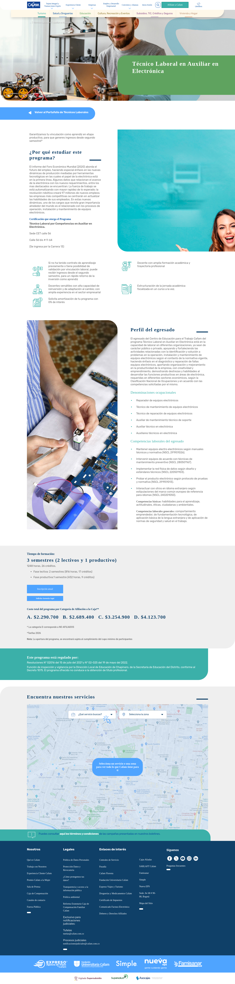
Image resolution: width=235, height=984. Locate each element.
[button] (41, 13)
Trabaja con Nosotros (37, 866)
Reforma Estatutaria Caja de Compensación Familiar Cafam (76, 907)
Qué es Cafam (33, 860)
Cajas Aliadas (145, 859)
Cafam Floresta (106, 873)
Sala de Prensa (33, 887)
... (30, 22)
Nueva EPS (144, 886)
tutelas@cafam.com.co (73, 933)
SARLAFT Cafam (147, 866)
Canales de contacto (36, 900)
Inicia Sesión (146, 5)
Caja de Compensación (37, 893)
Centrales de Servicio (109, 860)
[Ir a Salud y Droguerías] (63, 13)
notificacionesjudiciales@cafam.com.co (81, 943)
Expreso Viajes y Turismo (111, 887)
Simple (142, 880)
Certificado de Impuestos (110, 900)
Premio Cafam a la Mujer (38, 880)
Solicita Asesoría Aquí (45, 598)
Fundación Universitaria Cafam (113, 880)
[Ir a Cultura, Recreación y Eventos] (114, 13)
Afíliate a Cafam (174, 5)
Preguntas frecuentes (175, 866)
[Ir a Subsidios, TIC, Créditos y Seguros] (155, 13)
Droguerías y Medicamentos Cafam (115, 893)
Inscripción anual (45, 589)
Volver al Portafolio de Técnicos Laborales (61, 112)
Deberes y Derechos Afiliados (113, 913)
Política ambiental (71, 897)
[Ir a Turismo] (42, 13)
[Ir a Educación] (85, 13)
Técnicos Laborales (42, 22)
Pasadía (102, 866)
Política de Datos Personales (76, 860)
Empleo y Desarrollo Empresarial (111, 4)
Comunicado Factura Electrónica (114, 907)
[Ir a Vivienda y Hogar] (188, 13)
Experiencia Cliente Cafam (39, 873)
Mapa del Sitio (146, 903)
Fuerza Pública (34, 907)
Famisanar (144, 873)
